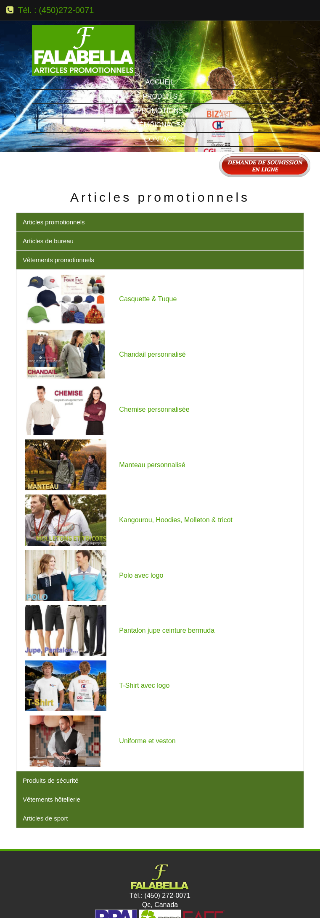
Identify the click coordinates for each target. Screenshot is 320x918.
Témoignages (160, 76)
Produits (160, 47)
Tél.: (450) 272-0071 (160, 846)
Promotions (160, 62)
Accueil (160, 33)
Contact (160, 90)
